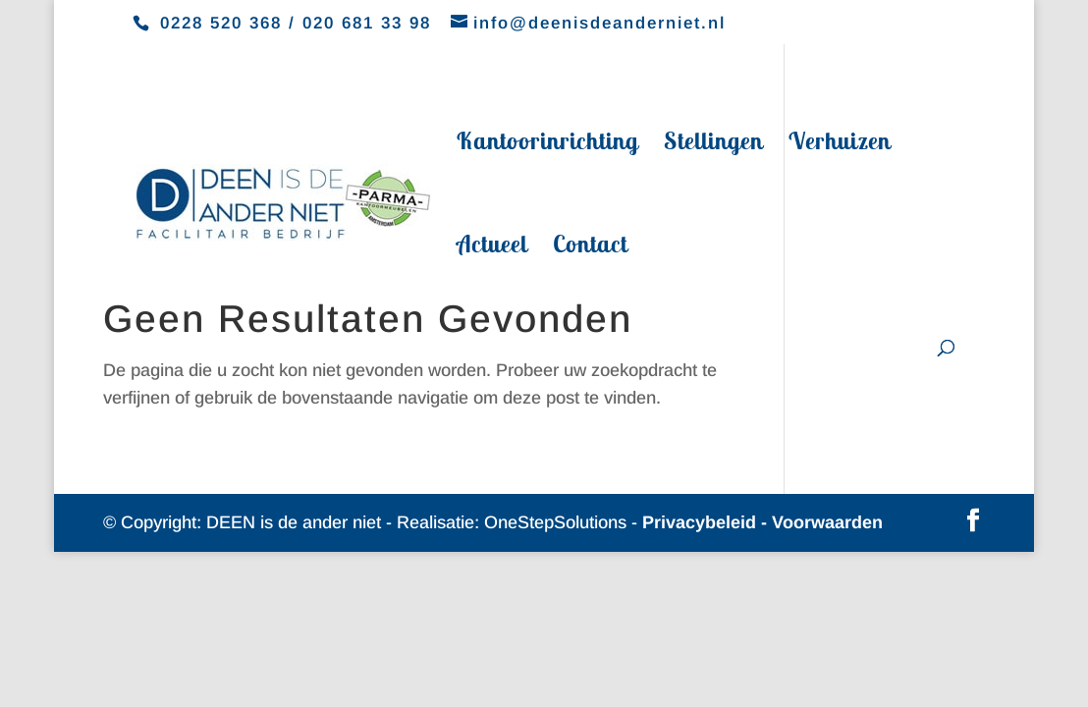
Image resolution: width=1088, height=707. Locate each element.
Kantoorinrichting (547, 144)
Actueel (492, 247)
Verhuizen (840, 144)
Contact (590, 247)
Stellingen (713, 144)
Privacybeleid (699, 522)
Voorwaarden (827, 522)
